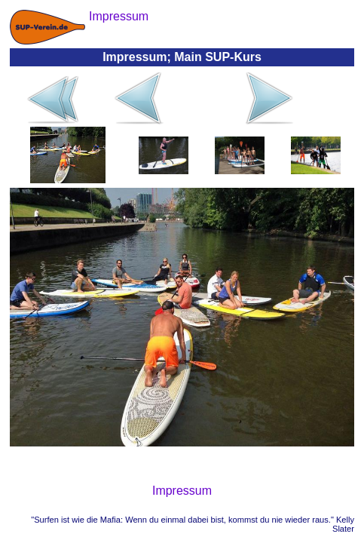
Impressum (182, 490)
